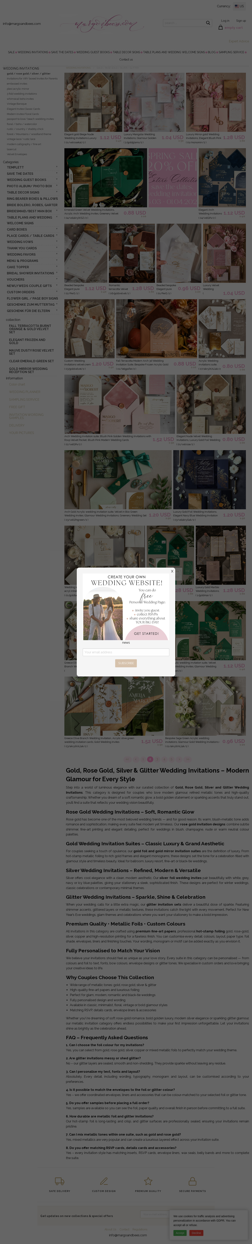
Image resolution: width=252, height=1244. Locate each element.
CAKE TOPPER (18, 267)
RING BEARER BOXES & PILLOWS (32, 199)
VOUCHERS (15, 279)
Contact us (126, 59)
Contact (124, 1229)
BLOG (212, 52)
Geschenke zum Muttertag (31, 304)
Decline (196, 1233)
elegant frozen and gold (27, 341)
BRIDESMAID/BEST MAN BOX (29, 211)
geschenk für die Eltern (28, 311)
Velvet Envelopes (17, 154)
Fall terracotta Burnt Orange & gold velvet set (30, 329)
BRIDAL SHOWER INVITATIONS (30, 273)
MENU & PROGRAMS (22, 261)
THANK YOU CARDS (22, 248)
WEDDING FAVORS (21, 254)
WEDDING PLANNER (24, 392)
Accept (180, 1233)
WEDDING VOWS (20, 242)
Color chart (17, 384)
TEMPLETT (15, 167)
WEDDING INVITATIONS (33, 52)
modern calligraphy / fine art (24, 144)
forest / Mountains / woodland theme (29, 134)
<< (128, 759)
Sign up (241, 20)
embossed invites (17, 83)
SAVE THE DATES (62, 52)
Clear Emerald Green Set (31, 361)
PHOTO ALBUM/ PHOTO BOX (29, 186)
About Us (110, 1229)
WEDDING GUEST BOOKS (93, 52)
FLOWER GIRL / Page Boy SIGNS (32, 298)
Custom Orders (21, 292)
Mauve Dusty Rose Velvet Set (31, 352)
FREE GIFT (17, 407)
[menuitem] (11, 52)
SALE (11, 52)
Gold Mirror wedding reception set (28, 370)
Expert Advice (239, 41)
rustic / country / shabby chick (25, 129)
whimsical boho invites (20, 98)
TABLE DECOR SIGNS (126, 52)
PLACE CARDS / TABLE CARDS (30, 236)
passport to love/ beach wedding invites (30, 118)
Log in (225, 20)
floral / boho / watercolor (22, 124)
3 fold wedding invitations (22, 93)
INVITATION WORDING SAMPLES (26, 416)
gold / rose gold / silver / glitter (29, 73)
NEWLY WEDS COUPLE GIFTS (29, 286)
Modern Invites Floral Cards (23, 114)
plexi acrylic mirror (18, 88)
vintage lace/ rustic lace (21, 139)
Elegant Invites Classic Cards (23, 108)
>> (187, 759)
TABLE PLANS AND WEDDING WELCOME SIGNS (174, 52)
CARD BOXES (17, 229)
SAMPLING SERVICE (231, 52)
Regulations (139, 1229)
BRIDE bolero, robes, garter (32, 205)
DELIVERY (17, 425)
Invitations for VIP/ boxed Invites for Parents (32, 78)
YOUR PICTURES (21, 433)
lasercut (11, 149)
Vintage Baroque (17, 103)
